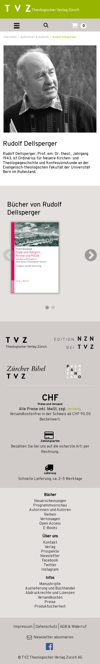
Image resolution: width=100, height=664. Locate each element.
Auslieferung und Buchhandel (50, 588)
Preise (50, 602)
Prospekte (50, 551)
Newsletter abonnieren (50, 637)
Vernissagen (50, 519)
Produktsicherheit (50, 606)
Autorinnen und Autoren (50, 510)
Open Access (50, 523)
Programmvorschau (50, 505)
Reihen (50, 514)
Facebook (50, 560)
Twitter (50, 565)
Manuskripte (50, 584)
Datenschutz (46, 627)
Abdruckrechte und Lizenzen (50, 593)
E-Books (50, 528)
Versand (73, 409)
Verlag (50, 547)
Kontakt (50, 542)
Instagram (50, 569)
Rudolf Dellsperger (64, 37)
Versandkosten (50, 597)
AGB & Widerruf (73, 627)
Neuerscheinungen (50, 501)
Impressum (22, 627)
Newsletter (50, 556)
